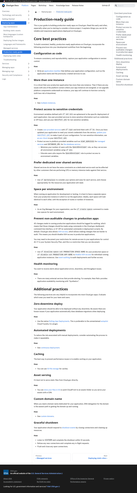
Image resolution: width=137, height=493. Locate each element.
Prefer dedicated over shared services (123, 37)
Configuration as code (123, 18)
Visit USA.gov (52, 486)
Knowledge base (62, 6)
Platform (25, 6)
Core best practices (123, 13)
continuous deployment (50, 348)
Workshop (42, 6)
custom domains (47, 416)
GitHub (106, 6)
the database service (72, 144)
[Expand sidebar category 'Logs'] (28, 79)
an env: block (42, 138)
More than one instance (122, 23)
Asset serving (122, 76)
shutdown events (68, 428)
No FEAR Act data (43, 482)
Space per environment (121, 43)
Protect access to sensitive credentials (124, 29)
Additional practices (123, 59)
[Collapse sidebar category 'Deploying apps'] (28, 23)
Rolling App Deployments (59, 321)
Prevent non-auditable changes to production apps (124, 50)
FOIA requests (42, 478)
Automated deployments (122, 68)
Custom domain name (123, 80)
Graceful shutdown (124, 85)
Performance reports (78, 482)
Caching (119, 72)
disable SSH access (83, 255)
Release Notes (78, 6)
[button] (16, 15)
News (51, 6)
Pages (33, 6)
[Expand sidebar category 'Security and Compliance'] (28, 75)
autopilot (104, 321)
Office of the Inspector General (82, 478)
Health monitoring (124, 55)
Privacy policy (109, 478)
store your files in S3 (52, 390)
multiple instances (48, 103)
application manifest (52, 71)
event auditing (64, 257)
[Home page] (36, 12)
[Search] (124, 5)
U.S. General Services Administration (46, 473)
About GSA (7, 478)
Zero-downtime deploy (123, 63)
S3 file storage (53, 369)
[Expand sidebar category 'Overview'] (28, 11)
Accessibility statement (12, 482)
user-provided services (52, 130)
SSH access (63, 232)
